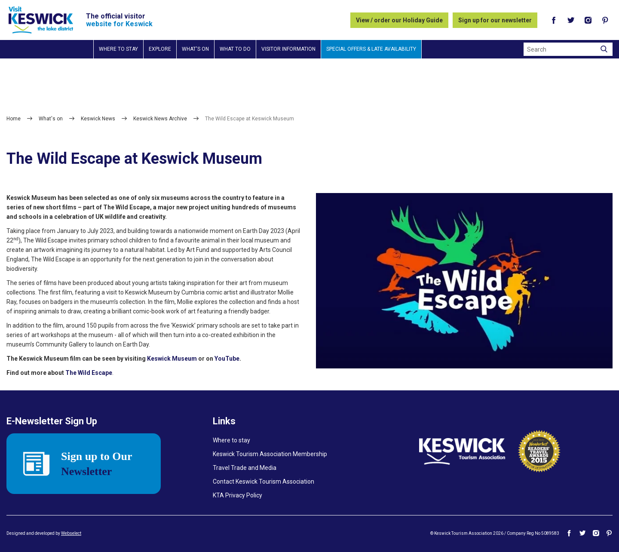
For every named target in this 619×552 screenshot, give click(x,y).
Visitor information (288, 49)
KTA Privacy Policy (237, 495)
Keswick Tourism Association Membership (270, 454)
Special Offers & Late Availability (371, 49)
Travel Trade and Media (244, 467)
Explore (160, 49)
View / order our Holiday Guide (399, 20)
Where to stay (118, 49)
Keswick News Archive (160, 119)
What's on (195, 49)
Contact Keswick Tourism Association (263, 481)
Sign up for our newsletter (495, 20)
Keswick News (98, 119)
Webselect (71, 533)
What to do (235, 49)
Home (13, 119)
